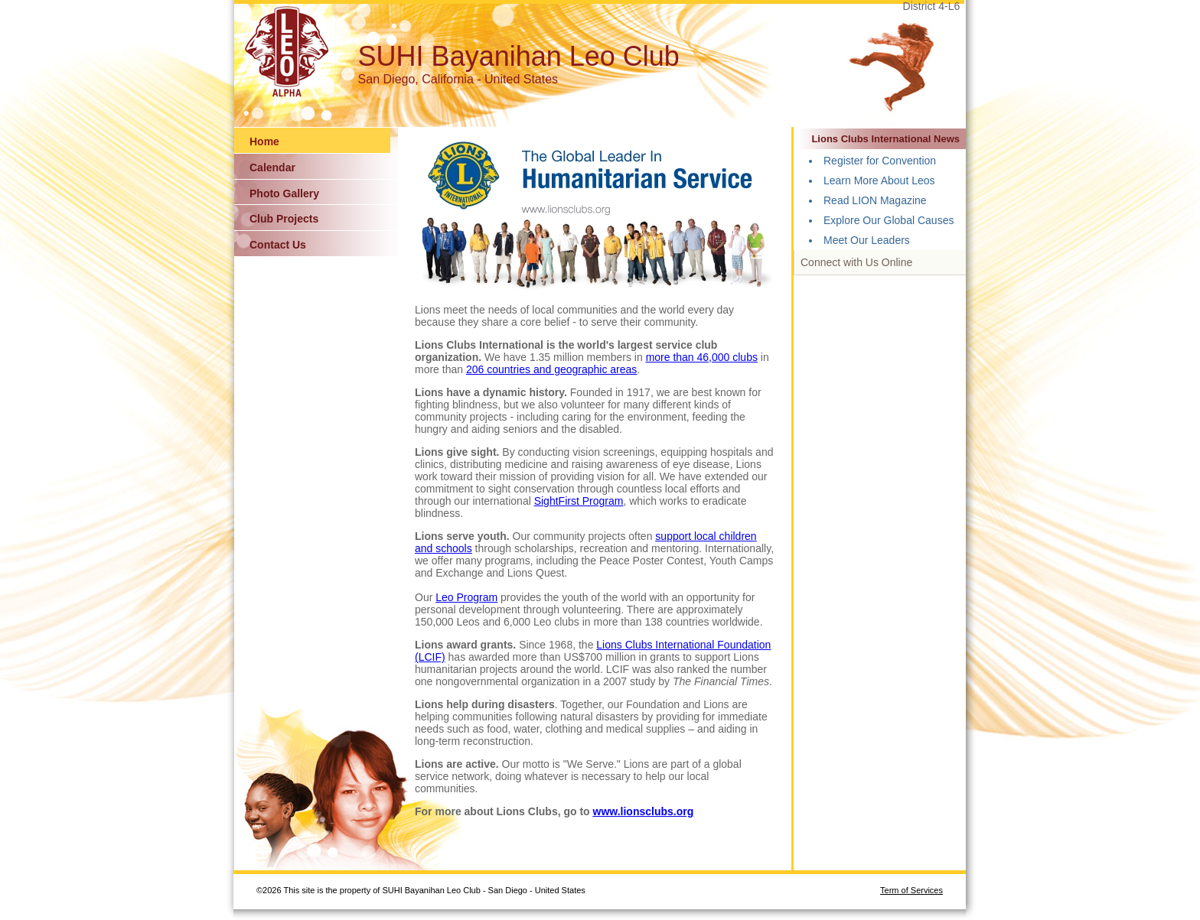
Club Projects (283, 219)
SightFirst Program (579, 501)
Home (264, 141)
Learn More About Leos (879, 180)
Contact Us (277, 245)
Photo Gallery (284, 193)
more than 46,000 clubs (702, 357)
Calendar (272, 167)
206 (476, 369)
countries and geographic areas (562, 369)
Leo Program (466, 597)
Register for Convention (879, 160)
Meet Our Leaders (866, 240)
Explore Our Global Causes (888, 220)
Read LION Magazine (875, 200)
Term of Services (911, 890)
